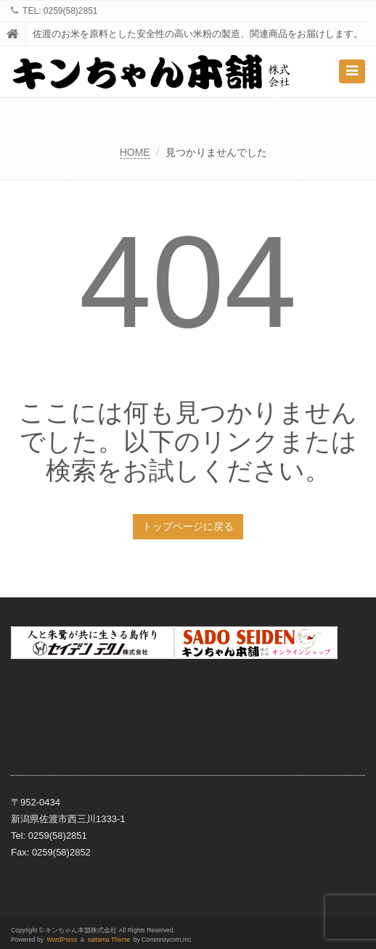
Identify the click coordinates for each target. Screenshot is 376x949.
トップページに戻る (188, 526)
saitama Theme (109, 939)
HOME (135, 152)
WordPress (61, 939)
